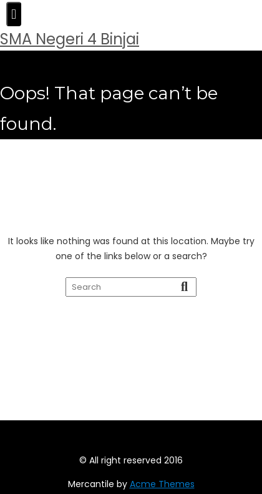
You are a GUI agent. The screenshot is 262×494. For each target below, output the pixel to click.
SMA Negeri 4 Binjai (69, 39)
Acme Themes (162, 484)
